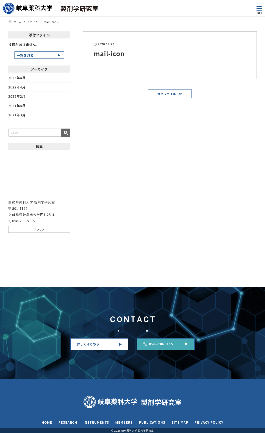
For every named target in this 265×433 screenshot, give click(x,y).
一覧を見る (25, 55)
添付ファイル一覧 (170, 94)
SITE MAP (180, 422)
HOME (47, 422)
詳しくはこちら (88, 344)
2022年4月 (16, 87)
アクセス (39, 229)
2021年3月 (16, 114)
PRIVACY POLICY (208, 422)
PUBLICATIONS (152, 422)
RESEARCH (67, 422)
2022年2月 (16, 96)
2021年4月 (16, 105)
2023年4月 (16, 78)
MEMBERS (124, 422)
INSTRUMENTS (96, 422)
